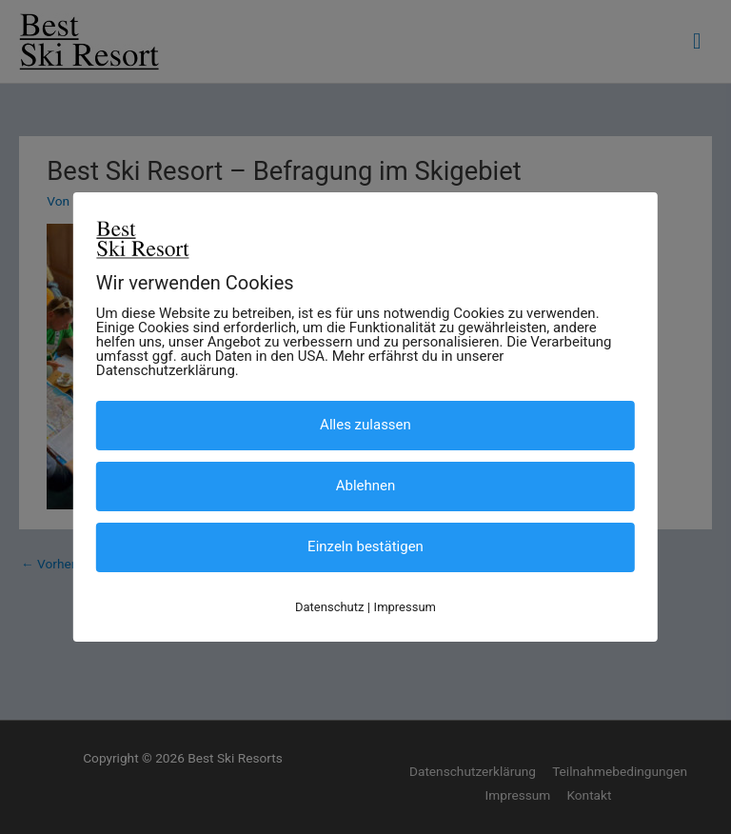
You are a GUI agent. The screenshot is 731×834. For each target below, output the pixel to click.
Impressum (405, 607)
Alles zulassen (365, 424)
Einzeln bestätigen (365, 546)
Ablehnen (366, 485)
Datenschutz (329, 607)
